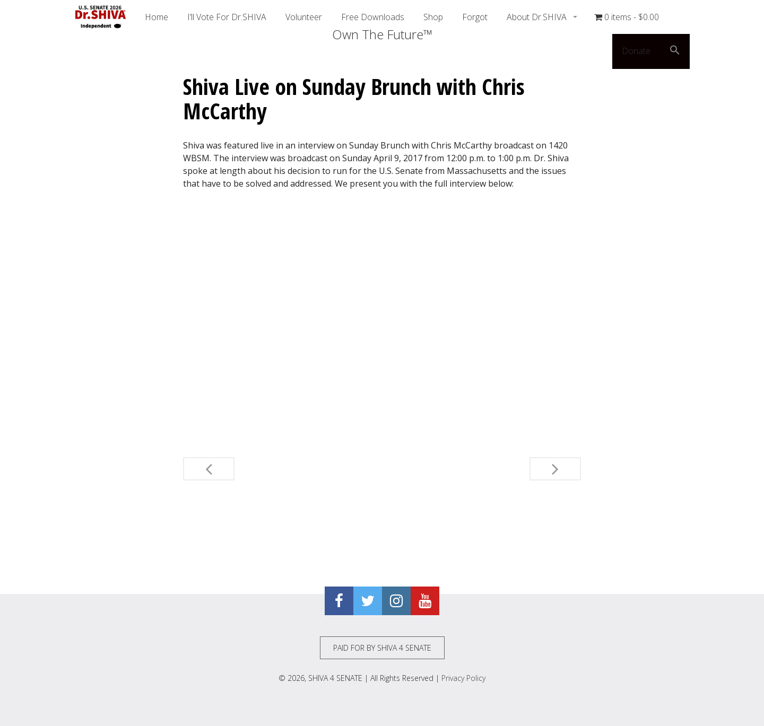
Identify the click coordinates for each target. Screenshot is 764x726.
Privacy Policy (463, 678)
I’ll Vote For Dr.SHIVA (226, 17)
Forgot (475, 17)
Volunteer (303, 17)
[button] (675, 51)
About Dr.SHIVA (538, 17)
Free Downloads (372, 17)
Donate (636, 51)
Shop (433, 17)
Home (156, 17)
